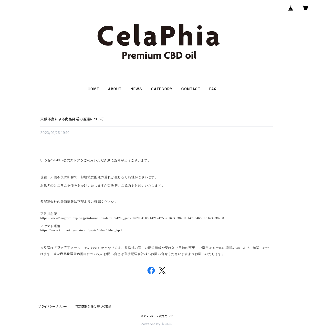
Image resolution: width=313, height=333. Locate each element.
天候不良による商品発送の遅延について (72, 119)
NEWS (136, 89)
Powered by (156, 324)
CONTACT (190, 89)
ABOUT (115, 89)
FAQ (213, 89)
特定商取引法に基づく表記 (93, 306)
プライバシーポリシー (52, 306)
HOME (93, 89)
